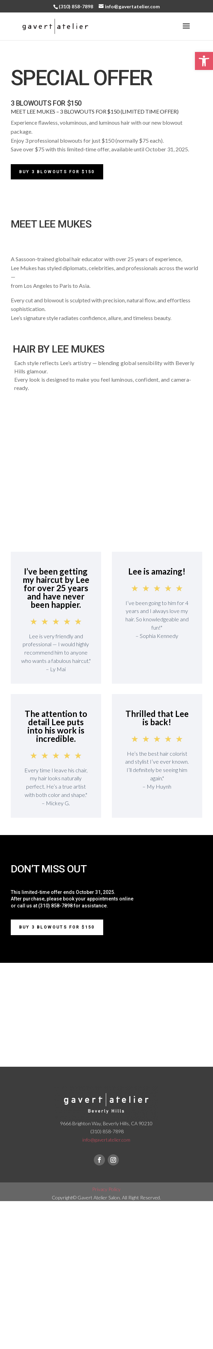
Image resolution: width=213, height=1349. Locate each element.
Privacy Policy (106, 1189)
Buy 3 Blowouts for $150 (57, 171)
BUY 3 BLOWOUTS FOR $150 (57, 927)
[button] (204, 61)
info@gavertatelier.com (106, 1140)
